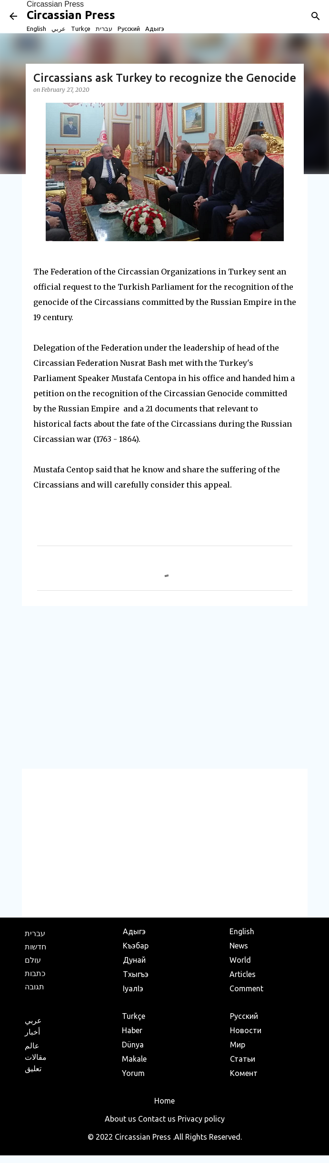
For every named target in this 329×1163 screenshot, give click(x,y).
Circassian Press (55, 4)
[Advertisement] (165, 686)
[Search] (315, 16)
